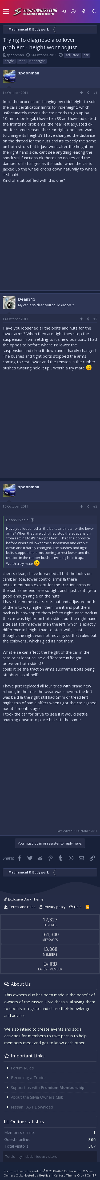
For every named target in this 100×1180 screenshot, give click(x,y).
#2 (95, 319)
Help (78, 906)
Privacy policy (55, 906)
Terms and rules (22, 906)
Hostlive (44, 1175)
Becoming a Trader (28, 1077)
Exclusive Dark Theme (23, 899)
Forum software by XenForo (43, 1171)
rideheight (37, 61)
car (86, 55)
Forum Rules (22, 1068)
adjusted (72, 55)
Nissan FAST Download (32, 1107)
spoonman (15, 54)
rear (21, 61)
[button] (6, 11)
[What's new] (84, 11)
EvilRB (50, 963)
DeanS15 (26, 299)
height (9, 61)
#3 (95, 506)
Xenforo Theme (75, 1175)
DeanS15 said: (17, 519)
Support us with (48, 1087)
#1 (95, 92)
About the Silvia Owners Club (37, 1097)
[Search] (94, 11)
